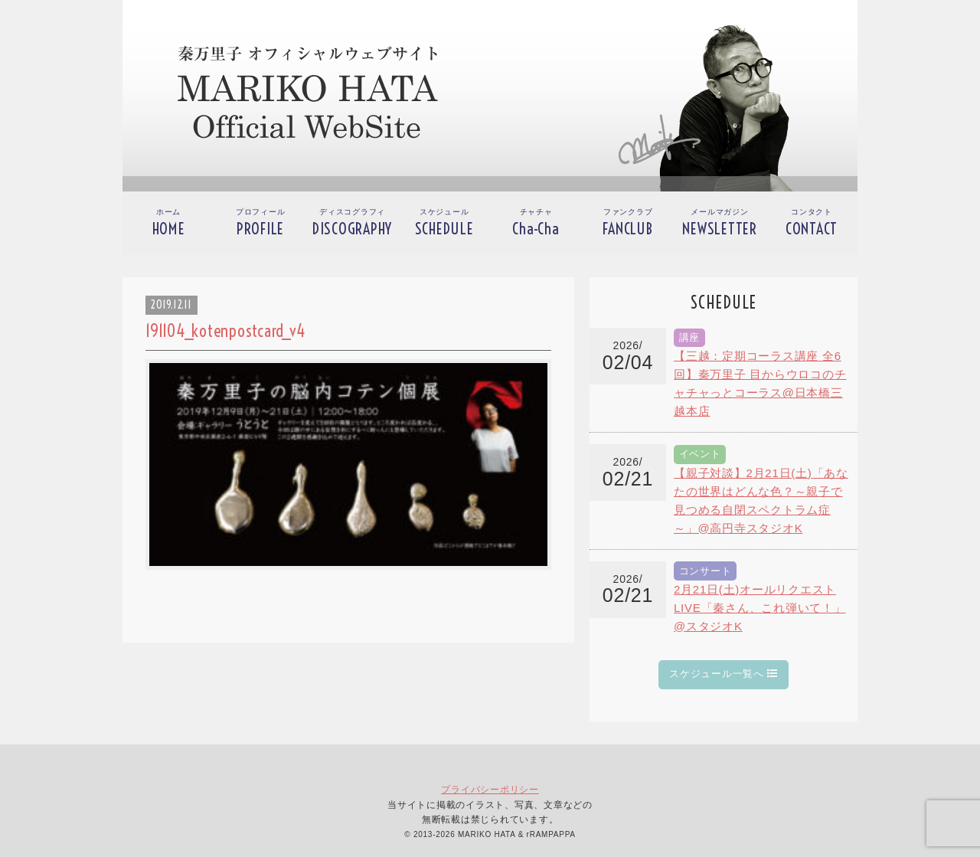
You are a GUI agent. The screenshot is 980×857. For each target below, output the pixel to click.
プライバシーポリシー (490, 789)
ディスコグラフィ (352, 223)
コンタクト (812, 223)
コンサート (705, 571)
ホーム (168, 223)
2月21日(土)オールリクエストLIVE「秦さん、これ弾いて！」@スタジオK (760, 608)
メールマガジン (719, 223)
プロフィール (261, 223)
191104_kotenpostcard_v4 (225, 331)
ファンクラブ (627, 223)
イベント (700, 454)
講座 (690, 337)
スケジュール (444, 223)
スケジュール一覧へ (723, 673)
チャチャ (535, 223)
